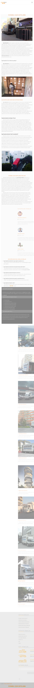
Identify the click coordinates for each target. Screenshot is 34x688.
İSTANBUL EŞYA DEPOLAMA (17, 686)
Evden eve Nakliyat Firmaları (8, 683)
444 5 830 (11, 285)
